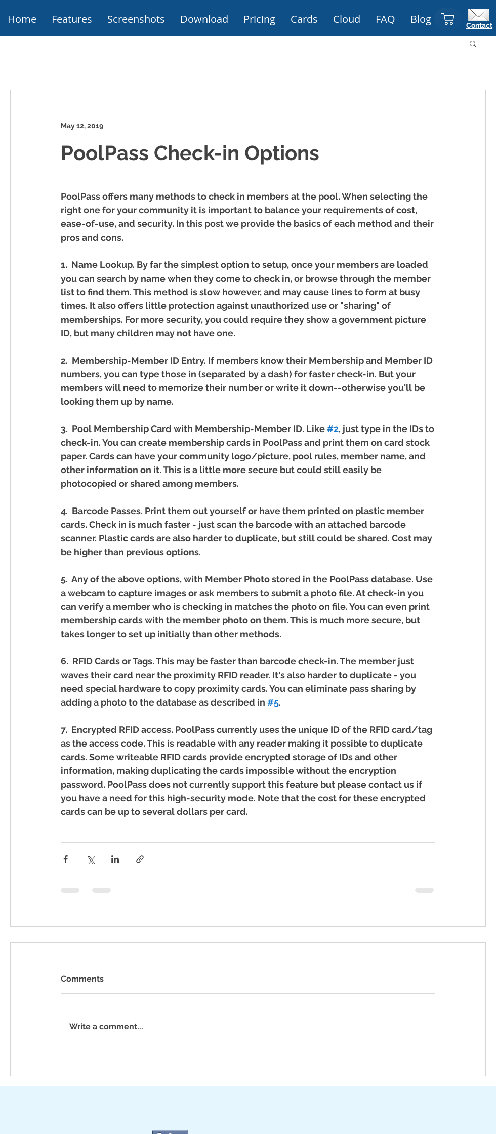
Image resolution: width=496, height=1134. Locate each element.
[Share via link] (140, 859)
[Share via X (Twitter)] (90, 859)
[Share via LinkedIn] (115, 859)
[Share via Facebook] (65, 859)
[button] (259, 19)
